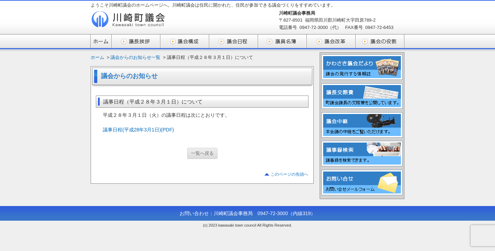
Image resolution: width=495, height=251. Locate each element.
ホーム (97, 57)
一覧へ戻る (202, 153)
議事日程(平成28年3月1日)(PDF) (138, 129)
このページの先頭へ (289, 174)
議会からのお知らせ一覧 (135, 57)
